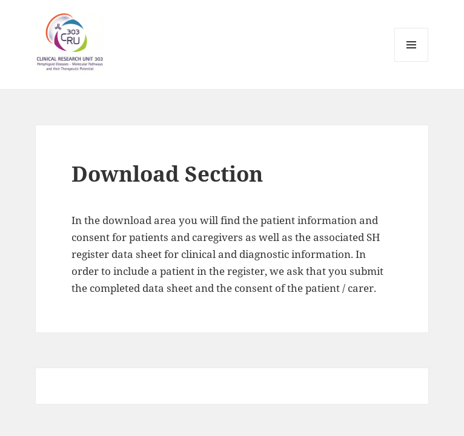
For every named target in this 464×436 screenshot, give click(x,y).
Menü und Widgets (411, 61)
